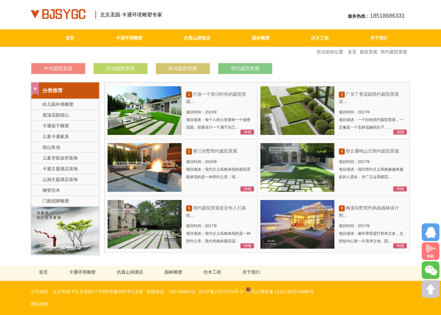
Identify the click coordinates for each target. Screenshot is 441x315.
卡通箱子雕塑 (55, 125)
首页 (69, 37)
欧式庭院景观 (183, 68)
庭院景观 (368, 51)
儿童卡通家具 (55, 136)
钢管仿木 (51, 190)
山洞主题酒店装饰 (60, 179)
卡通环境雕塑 (129, 37)
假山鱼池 (51, 147)
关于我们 (379, 37)
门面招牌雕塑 (55, 200)
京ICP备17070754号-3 (220, 291)
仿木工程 (320, 37)
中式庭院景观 (58, 68)
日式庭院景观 (120, 68)
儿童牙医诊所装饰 (60, 158)
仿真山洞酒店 (197, 37)
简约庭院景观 (394, 51)
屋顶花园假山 (55, 115)
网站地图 (39, 303)
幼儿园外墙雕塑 (57, 104)
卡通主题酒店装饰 (60, 168)
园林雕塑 (261, 37)
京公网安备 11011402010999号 (279, 290)
